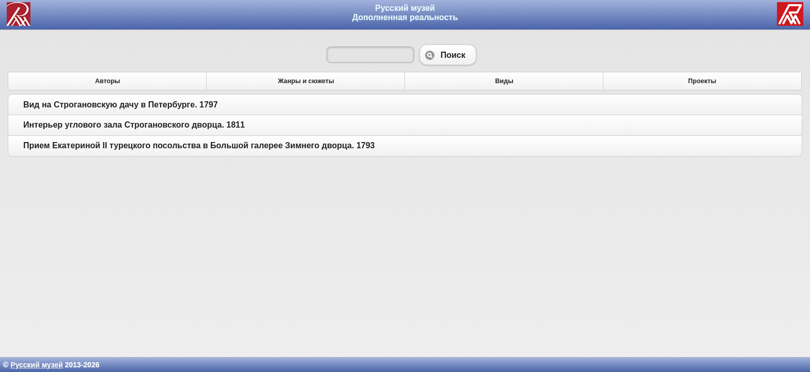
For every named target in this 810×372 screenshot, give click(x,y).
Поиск (448, 55)
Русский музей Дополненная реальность (405, 13)
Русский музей (36, 365)
